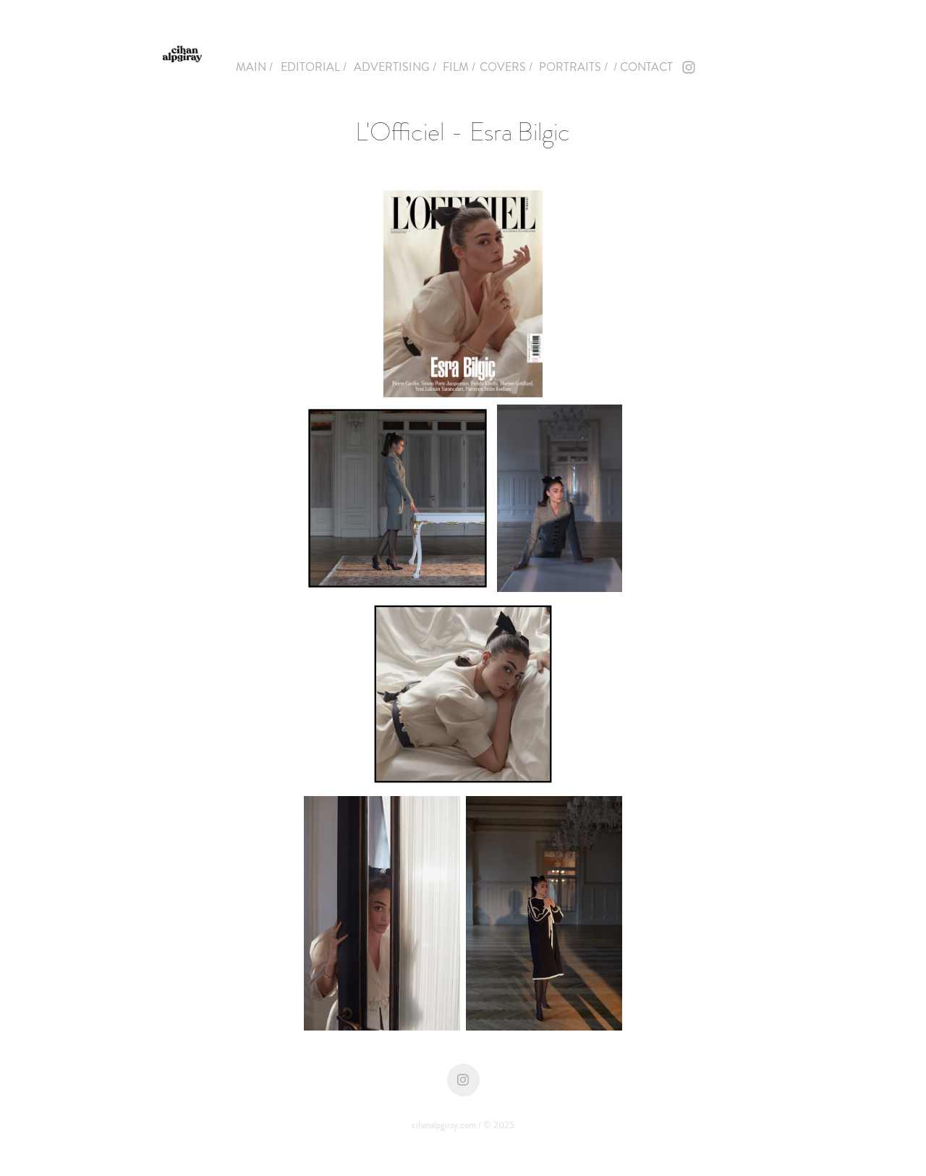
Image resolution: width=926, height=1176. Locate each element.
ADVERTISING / (395, 67)
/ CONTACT (643, 67)
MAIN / (254, 67)
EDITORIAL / (314, 67)
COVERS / (506, 67)
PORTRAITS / (573, 67)
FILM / (459, 67)
